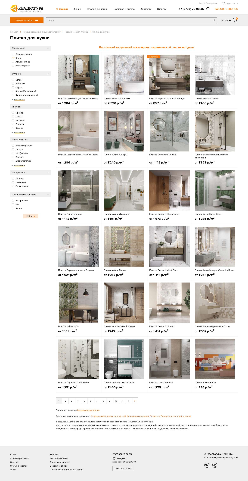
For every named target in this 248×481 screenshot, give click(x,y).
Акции (77, 8)
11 (128, 400)
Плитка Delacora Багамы (117, 98)
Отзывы (161, 8)
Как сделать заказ (59, 458)
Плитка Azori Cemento (161, 382)
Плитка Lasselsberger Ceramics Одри (78, 154)
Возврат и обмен (58, 466)
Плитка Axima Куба (68, 326)
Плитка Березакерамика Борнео (76, 270)
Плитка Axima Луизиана (116, 214)
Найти (29, 216)
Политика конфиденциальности (66, 469)
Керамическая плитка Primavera (143, 416)
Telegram (121, 458)
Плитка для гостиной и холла (176, 416)
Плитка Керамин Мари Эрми (73, 382)
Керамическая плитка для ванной (108, 416)
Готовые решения (97, 8)
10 (116, 400)
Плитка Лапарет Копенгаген (119, 382)
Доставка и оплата (124, 8)
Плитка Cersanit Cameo (161, 326)
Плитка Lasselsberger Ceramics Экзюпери (211, 156)
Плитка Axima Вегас (205, 382)
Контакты (146, 8)
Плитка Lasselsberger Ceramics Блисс (215, 270)
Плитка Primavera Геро (70, 214)
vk (206, 465)
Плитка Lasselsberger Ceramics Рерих (78, 98)
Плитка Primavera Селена (163, 154)
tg (214, 465)
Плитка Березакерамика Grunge (166, 98)
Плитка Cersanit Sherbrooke (164, 214)
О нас (13, 469)
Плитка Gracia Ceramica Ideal (119, 326)
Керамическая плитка (88, 410)
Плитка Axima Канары (115, 154)
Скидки (63, 8)
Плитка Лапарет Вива (206, 98)
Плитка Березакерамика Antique (212, 326)
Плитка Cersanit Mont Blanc (163, 270)
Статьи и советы (18, 466)
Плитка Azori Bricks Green (208, 214)
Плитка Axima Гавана (115, 270)
